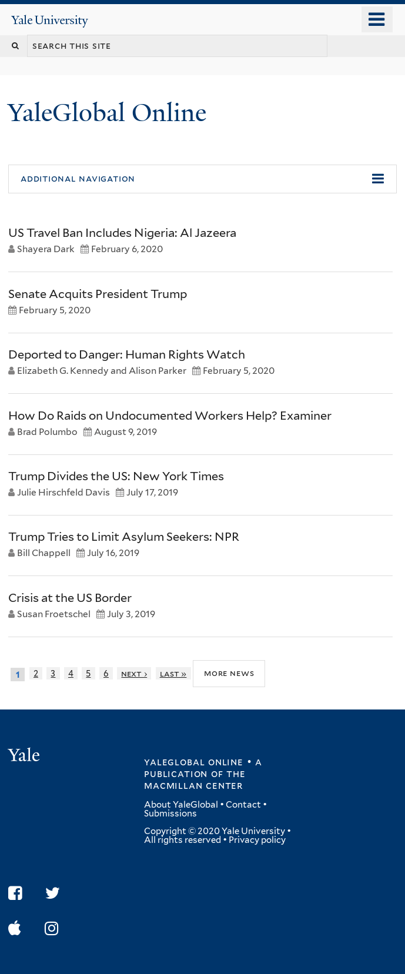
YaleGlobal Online (107, 112)
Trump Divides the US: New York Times (116, 476)
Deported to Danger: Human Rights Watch (126, 354)
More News (229, 673)
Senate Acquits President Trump (97, 294)
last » (173, 673)
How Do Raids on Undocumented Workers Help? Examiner (170, 416)
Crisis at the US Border (70, 598)
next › (134, 673)
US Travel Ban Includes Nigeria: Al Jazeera (122, 233)
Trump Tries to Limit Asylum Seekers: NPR (123, 537)
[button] (202, 179)
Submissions (170, 813)
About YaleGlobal (181, 804)
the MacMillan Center (195, 779)
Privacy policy (257, 840)
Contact (243, 804)
